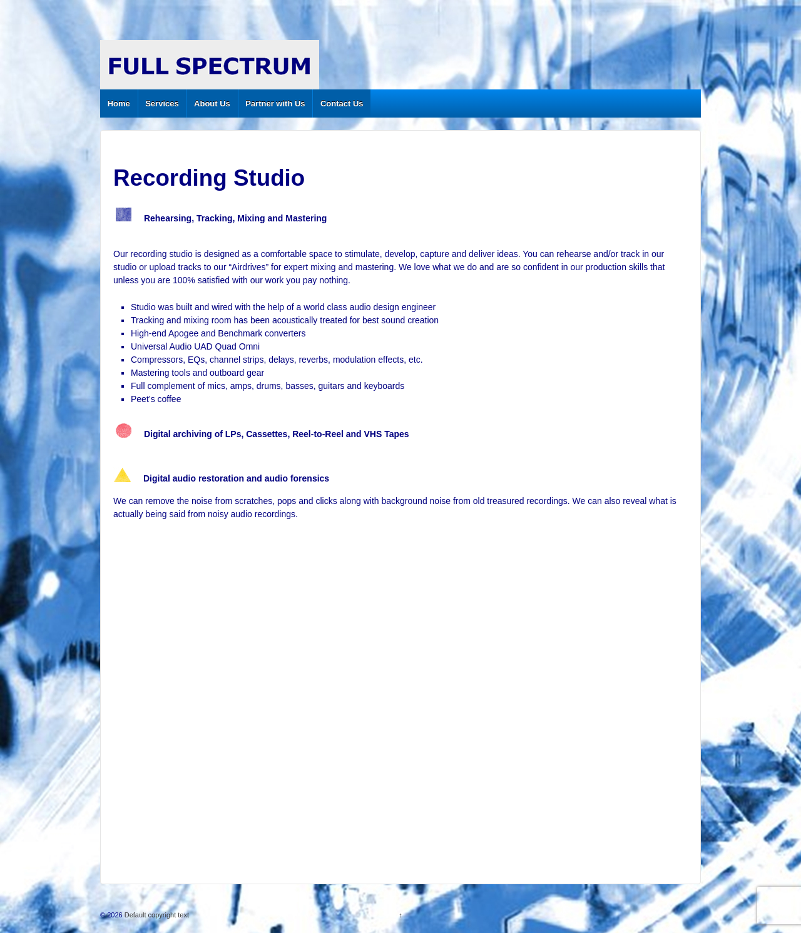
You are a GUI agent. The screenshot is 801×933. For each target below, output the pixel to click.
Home (119, 103)
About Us (212, 103)
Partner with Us (275, 103)
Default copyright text (156, 915)
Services (162, 103)
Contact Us (342, 103)
